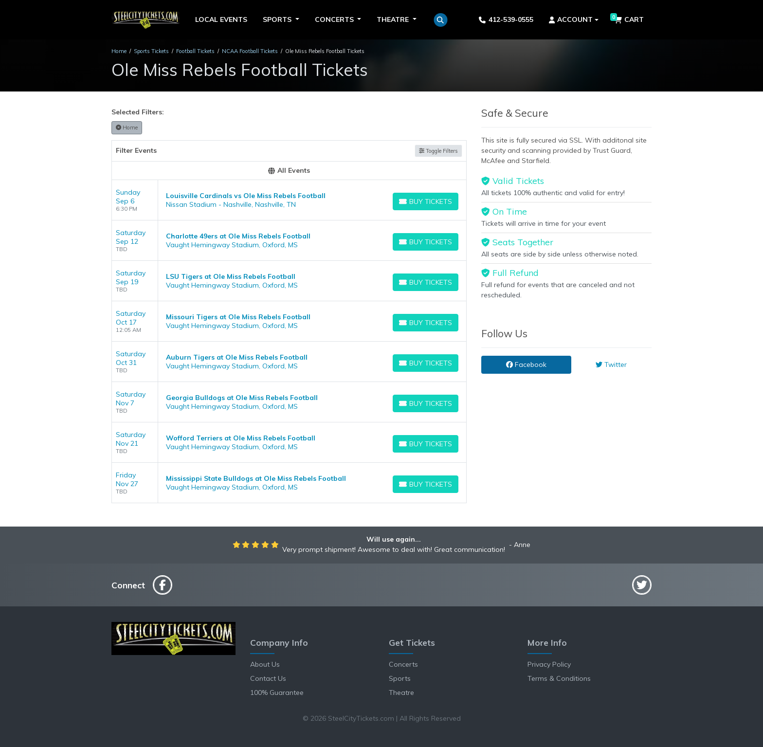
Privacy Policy (549, 664)
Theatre (401, 692)
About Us (265, 664)
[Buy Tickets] (425, 201)
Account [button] (571, 19)
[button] (440, 20)
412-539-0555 (506, 19)
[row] (289, 200)
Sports (400, 678)
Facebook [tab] (526, 364)
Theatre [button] (394, 19)
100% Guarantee (277, 692)
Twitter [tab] (611, 364)
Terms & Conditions (559, 678)
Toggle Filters (438, 150)
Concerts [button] (335, 19)
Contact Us (268, 678)
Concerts (403, 664)
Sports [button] (278, 19)
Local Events (221, 19)
